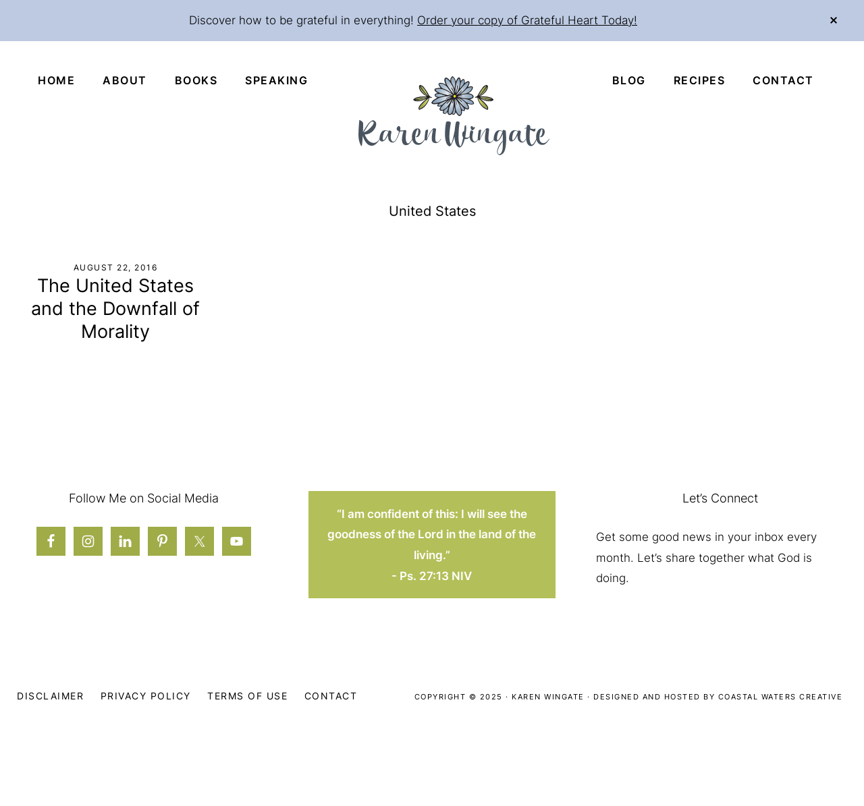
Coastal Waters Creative (780, 696)
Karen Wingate (548, 696)
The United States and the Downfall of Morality (115, 309)
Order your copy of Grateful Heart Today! (527, 20)
